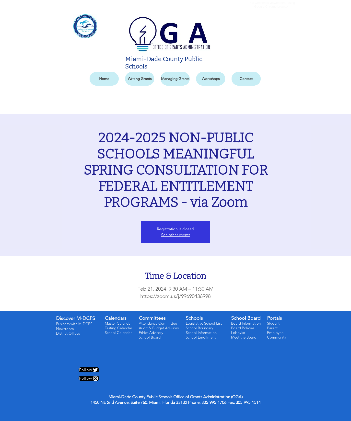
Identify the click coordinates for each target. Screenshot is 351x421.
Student (273, 323)
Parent (272, 328)
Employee (275, 332)
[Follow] (89, 369)
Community (276, 337)
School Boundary (199, 328)
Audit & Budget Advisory (159, 328)
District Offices (68, 333)
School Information (201, 332)
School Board (150, 337)
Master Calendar (118, 323)
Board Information (246, 323)
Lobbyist (238, 332)
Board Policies (242, 328)
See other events (175, 234)
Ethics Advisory (151, 332)
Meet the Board (243, 337)
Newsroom (65, 328)
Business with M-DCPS (74, 323)
